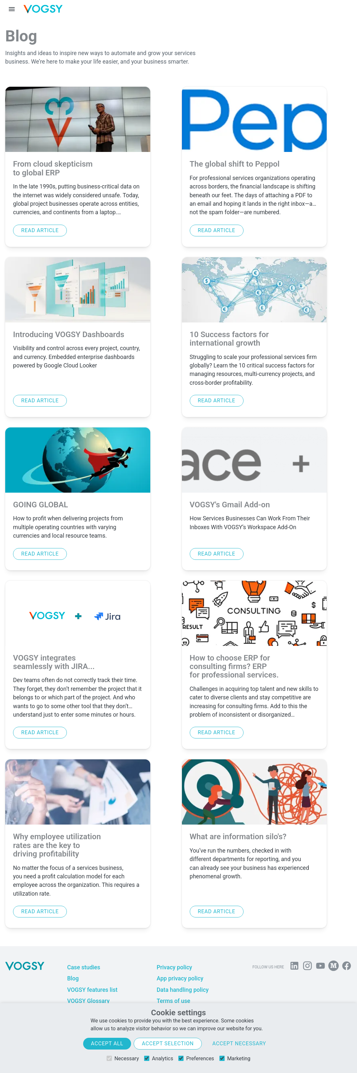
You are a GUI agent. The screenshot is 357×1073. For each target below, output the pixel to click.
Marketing (234, 1058)
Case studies (83, 967)
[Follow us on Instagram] (307, 967)
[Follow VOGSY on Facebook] (346, 967)
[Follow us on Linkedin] (294, 967)
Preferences (196, 1058)
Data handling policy (182, 990)
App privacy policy (179, 978)
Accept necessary (239, 1043)
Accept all (107, 1043)
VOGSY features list (92, 990)
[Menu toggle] (11, 9)
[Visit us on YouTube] (320, 967)
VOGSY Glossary (88, 1001)
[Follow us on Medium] (333, 967)
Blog (73, 978)
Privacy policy (174, 967)
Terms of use (173, 1001)
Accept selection (168, 1043)
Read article (40, 230)
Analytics (158, 1058)
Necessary (123, 1058)
